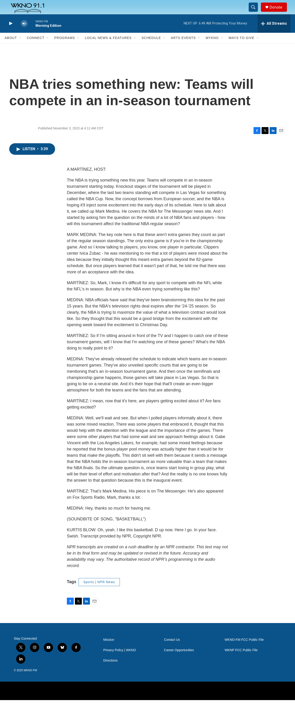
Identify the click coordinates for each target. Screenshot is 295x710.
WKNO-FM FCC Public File (244, 649)
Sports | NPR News (99, 592)
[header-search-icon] (255, 12)
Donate (278, 12)
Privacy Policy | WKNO (119, 660)
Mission (108, 649)
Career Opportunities (179, 660)
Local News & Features (108, 48)
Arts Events (183, 48)
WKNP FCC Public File (241, 660)
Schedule (151, 48)
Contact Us (172, 649)
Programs (64, 48)
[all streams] (273, 33)
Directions (110, 670)
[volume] (24, 33)
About (11, 48)
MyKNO (212, 48)
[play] (10, 33)
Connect (35, 48)
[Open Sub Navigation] (20, 48)
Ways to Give (241, 48)
